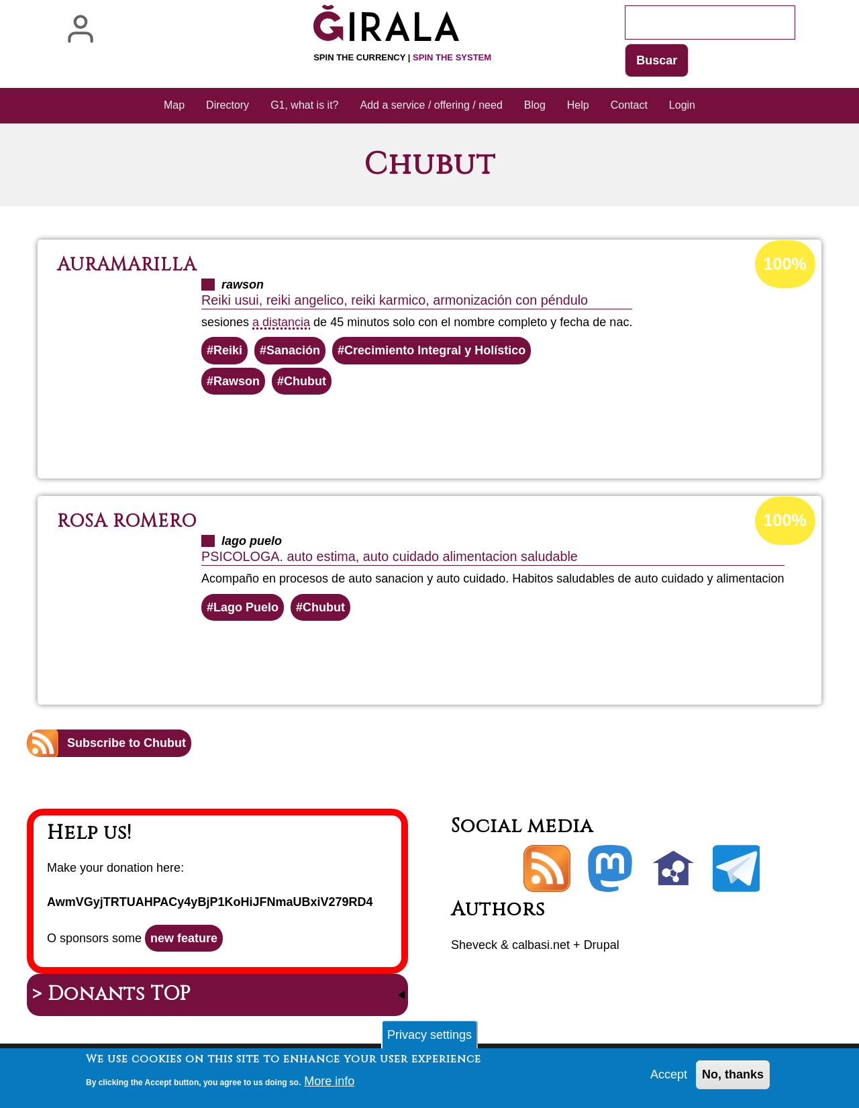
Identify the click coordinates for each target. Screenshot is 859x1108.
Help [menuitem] (578, 105)
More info (329, 1084)
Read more (460, 431)
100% (785, 263)
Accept (668, 1078)
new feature (183, 938)
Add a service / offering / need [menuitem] (431, 105)
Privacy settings (429, 1038)
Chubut (305, 381)
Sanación (293, 350)
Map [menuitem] (174, 105)
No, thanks (733, 1078)
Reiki (227, 350)
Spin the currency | (402, 57)
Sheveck (474, 945)
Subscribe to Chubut (126, 743)
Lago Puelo (246, 607)
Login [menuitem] (682, 105)
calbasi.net (541, 945)
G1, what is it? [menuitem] (304, 105)
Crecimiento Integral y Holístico (434, 350)
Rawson (236, 381)
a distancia (281, 322)
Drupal (601, 945)
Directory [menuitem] (227, 105)
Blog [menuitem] (535, 105)
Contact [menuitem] (629, 105)
